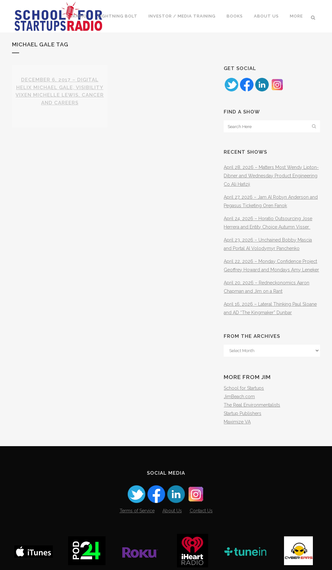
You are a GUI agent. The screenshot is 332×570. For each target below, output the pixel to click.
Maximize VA (237, 421)
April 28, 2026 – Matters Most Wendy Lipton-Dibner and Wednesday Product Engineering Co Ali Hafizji (271, 176)
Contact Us (201, 510)
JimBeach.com (239, 396)
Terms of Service (137, 510)
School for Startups (244, 388)
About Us (172, 510)
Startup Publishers (242, 413)
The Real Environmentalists (252, 405)
